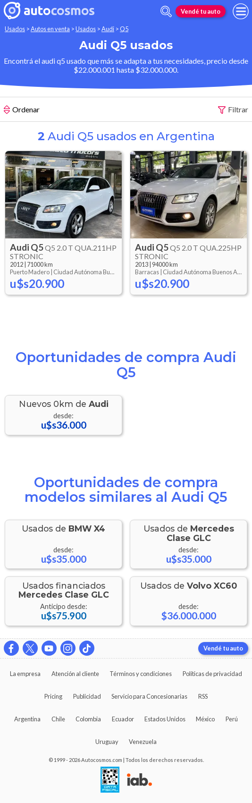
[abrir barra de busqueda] (166, 11)
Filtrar (233, 110)
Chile (58, 719)
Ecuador (123, 719)
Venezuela (143, 741)
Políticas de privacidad (212, 673)
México (205, 719)
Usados (15, 29)
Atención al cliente (75, 673)
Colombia (88, 719)
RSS (203, 696)
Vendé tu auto (200, 11)
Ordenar (22, 110)
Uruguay (106, 741)
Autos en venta (50, 29)
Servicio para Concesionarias (149, 696)
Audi (107, 29)
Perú (232, 719)
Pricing (53, 696)
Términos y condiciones (140, 673)
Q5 (124, 29)
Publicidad (87, 696)
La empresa (25, 673)
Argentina (27, 719)
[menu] (241, 11)
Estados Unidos (164, 719)
